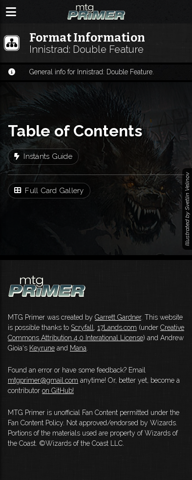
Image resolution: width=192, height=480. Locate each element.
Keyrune (42, 348)
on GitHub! (58, 390)
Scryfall (82, 327)
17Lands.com (117, 327)
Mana (78, 348)
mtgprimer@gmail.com (43, 380)
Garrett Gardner (118, 317)
